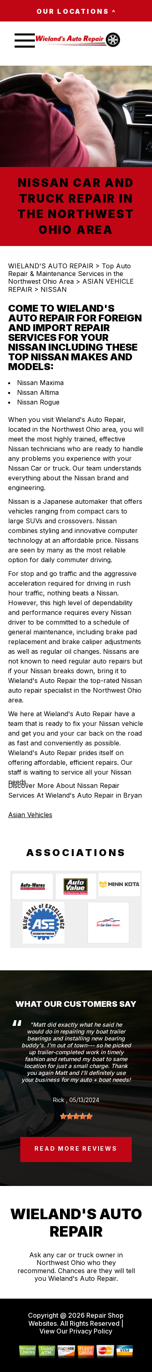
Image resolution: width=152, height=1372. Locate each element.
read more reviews (76, 1148)
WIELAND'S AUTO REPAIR (50, 266)
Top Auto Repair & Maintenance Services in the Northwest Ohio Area (69, 274)
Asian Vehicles (30, 815)
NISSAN (54, 289)
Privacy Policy (90, 1331)
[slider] (76, 1116)
